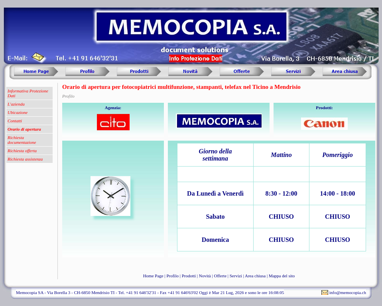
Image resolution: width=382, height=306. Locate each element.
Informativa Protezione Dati (28, 93)
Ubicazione (18, 112)
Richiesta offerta (22, 150)
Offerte (220, 275)
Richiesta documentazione (22, 140)
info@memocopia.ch (347, 292)
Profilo (172, 275)
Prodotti (189, 275)
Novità (205, 275)
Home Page (153, 275)
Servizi (236, 275)
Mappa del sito (282, 275)
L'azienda (16, 104)
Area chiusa (255, 275)
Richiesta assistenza (25, 159)
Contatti (15, 120)
